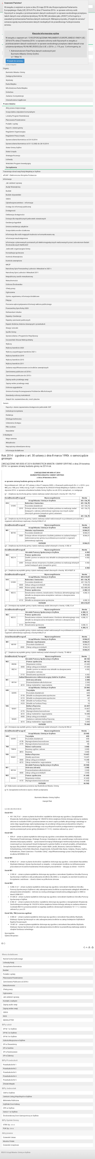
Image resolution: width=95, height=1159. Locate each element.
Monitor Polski (8, 1141)
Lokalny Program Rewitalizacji (17, 116)
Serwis (5, 403)
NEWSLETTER (8, 1020)
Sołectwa (9, 92)
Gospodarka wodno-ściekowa (18, 230)
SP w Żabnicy (8, 1056)
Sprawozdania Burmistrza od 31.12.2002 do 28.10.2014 (27, 144)
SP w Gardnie (8, 1048)
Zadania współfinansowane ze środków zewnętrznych (27, 368)
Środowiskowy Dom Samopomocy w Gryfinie (20, 1116)
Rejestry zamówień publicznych (18, 320)
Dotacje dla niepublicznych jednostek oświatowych (26, 219)
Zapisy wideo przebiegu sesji (17, 383)
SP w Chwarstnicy (10, 1044)
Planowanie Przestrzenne (15, 120)
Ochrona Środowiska (14, 284)
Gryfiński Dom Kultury (11, 1104)
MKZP (8, 265)
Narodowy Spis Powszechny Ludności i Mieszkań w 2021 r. (29, 269)
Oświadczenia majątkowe (16, 100)
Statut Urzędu (11, 152)
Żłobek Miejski (9, 1084)
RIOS (5, 1016)
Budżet (8, 191)
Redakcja (9, 415)
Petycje (8, 300)
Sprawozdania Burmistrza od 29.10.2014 (21, 140)
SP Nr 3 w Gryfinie (10, 1037)
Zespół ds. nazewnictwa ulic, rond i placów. (23, 399)
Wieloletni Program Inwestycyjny (18, 163)
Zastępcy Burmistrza (14, 76)
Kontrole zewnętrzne (14, 261)
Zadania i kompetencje (15, 96)
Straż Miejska (11, 64)
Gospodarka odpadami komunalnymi (20, 112)
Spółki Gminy (11, 332)
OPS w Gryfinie (8, 1108)
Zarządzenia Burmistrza (12, 966)
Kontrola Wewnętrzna (14, 257)
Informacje (7, 179)
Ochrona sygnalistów (14, 387)
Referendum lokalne (13, 312)
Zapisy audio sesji (10, 1005)
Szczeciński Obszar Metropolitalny (19, 340)
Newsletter (10, 431)
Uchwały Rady (8, 963)
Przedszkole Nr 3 (9, 1072)
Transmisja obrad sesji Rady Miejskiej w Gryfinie (21, 172)
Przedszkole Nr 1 (9, 1065)
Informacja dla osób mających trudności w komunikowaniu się (30, 234)
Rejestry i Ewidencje (13, 316)
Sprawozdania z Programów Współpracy (22, 336)
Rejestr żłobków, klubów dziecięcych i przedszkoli (25, 324)
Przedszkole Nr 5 (9, 1080)
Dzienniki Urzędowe (11, 1145)
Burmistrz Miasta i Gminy (15, 72)
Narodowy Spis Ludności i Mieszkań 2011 (22, 273)
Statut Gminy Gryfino (14, 148)
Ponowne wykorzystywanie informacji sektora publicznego (29, 304)
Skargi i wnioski (12, 328)
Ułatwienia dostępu (13, 423)
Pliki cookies (11, 427)
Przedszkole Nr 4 (9, 1076)
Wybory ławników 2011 (15, 364)
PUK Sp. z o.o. (8, 1128)
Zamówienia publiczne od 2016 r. (18, 372)
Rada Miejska (11, 84)
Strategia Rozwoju (13, 156)
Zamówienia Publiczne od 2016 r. (16, 982)
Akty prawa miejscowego (16, 108)
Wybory (9, 344)
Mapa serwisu (11, 439)
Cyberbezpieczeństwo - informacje (19, 203)
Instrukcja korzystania (14, 411)
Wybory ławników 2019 (15, 356)
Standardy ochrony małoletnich (18, 395)
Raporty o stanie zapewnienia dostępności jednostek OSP (28, 407)
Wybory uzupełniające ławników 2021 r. (21, 352)
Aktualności (10, 443)
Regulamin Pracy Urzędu (15, 136)
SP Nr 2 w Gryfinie (10, 1033)
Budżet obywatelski (13, 195)
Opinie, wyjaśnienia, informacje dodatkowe (22, 296)
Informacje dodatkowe (15, 451)
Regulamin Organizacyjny (15, 132)
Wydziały (9, 80)
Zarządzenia (11, 167)
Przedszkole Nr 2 (9, 1069)
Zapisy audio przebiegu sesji (17, 380)
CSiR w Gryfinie (9, 1093)
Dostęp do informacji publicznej (18, 207)
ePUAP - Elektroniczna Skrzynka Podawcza (19, 175)
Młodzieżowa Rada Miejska (16, 88)
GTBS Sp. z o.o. (9, 1125)
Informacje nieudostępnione (17, 238)
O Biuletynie (7, 435)
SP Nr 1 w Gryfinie (10, 1029)
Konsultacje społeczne (15, 253)
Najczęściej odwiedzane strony (18, 446)
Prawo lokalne (9, 104)
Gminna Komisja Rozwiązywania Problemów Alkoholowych (29, 391)
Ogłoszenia (10, 292)
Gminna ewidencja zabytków (17, 227)
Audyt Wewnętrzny (13, 187)
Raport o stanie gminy (14, 128)
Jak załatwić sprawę (14, 183)
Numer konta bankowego (13, 959)
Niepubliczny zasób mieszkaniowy (19, 277)
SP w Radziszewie (10, 1052)
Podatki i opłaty (12, 124)
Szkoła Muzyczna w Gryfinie (14, 1040)
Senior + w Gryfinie (10, 1112)
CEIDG (8, 199)
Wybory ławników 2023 (15, 348)
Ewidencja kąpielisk (13, 223)
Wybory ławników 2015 (15, 360)
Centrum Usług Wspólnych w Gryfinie (17, 1097)
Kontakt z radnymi (10, 1001)
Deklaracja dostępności (15, 215)
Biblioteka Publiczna (11, 1100)
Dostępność (11, 211)
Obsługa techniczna (13, 419)
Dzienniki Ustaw (9, 1137)
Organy (6, 68)
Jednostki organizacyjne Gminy (18, 249)
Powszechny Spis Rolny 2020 (17, 308)
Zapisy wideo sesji (10, 1009)
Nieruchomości (12, 281)
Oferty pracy (10, 288)
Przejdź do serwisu (15, 61)
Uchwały (9, 159)
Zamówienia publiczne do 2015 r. (18, 376)
